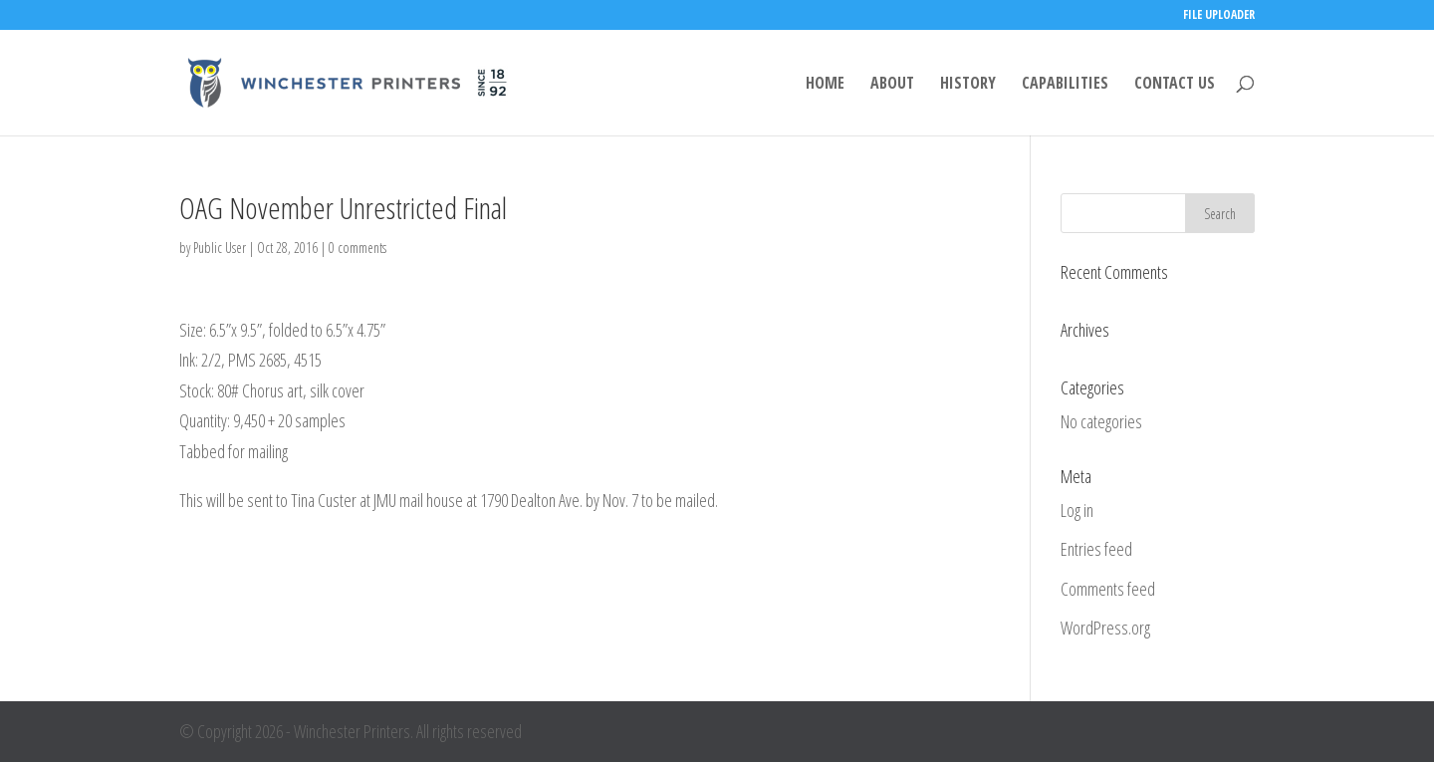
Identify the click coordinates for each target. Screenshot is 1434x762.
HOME (825, 85)
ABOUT (892, 85)
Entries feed (1096, 549)
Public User (219, 247)
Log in (1077, 510)
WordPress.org (1105, 627)
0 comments (357, 247)
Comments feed (1108, 589)
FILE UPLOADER (1219, 16)
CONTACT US (1174, 85)
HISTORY (968, 85)
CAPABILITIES (1065, 85)
